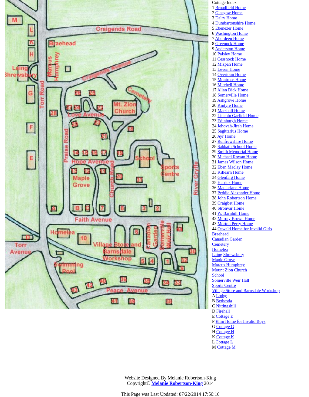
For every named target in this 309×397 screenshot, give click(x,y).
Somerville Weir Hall (230, 280)
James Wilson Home (235, 161)
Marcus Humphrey (228, 264)
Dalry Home (226, 17)
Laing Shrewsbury (228, 254)
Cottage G (225, 326)
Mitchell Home (231, 84)
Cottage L (224, 342)
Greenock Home (229, 43)
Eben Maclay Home (235, 167)
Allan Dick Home (232, 89)
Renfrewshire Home (235, 141)
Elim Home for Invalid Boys (241, 321)
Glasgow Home (229, 12)
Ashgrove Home (231, 100)
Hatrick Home (230, 182)
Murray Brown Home (236, 218)
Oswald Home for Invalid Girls (245, 228)
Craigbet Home (231, 203)
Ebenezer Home (229, 28)
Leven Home (229, 69)
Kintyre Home (230, 105)
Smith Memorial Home (238, 151)
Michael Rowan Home (237, 156)
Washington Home (231, 33)
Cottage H (225, 331)
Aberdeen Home (229, 38)
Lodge (221, 295)
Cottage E (224, 316)
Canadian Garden (227, 239)
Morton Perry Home (235, 223)
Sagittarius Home (233, 131)
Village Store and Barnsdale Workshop (246, 290)
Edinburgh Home (233, 120)
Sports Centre (224, 285)
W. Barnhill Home (233, 213)
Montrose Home (232, 79)
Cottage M (226, 347)
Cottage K (225, 336)
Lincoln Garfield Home (238, 115)
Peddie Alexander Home (239, 192)
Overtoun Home (232, 74)
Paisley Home (230, 53)
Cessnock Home (231, 59)
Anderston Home (230, 48)
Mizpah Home (230, 64)
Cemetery (220, 244)
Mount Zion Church (229, 269)
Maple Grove (223, 259)
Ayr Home (226, 136)
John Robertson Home (237, 197)
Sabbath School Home (237, 146)
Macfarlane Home (233, 187)
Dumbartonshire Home (235, 23)
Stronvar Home (231, 208)
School (218, 275)
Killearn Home (231, 172)
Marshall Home (231, 110)
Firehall (223, 311)
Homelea (220, 249)
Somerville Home (233, 95)
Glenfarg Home (231, 177)
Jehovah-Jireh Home (236, 125)
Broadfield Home (230, 7)
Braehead (220, 233)
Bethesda (224, 300)
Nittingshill (226, 305)
